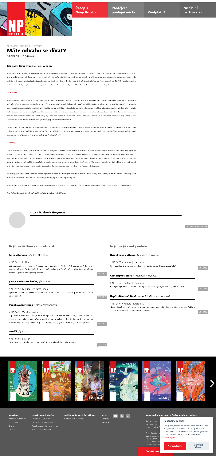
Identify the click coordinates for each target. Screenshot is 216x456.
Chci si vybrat (170, 438)
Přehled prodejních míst (41, 419)
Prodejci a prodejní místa (43, 415)
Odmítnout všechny (198, 446)
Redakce (105, 422)
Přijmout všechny (175, 446)
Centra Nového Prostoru (74, 419)
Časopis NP (14, 415)
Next (212, 393)
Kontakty (105, 419)
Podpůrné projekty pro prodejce (45, 426)
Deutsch (12, 430)
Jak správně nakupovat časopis (44, 422)
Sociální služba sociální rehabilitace (80, 415)
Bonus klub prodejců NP (41, 430)
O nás (104, 415)
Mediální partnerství (17, 419)
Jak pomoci (13, 422)
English (12, 426)
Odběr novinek (155, 451)
